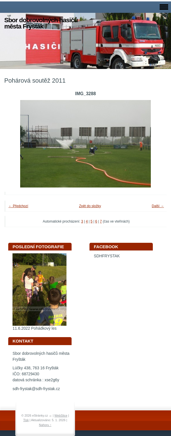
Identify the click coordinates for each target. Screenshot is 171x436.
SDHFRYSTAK (107, 256)
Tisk (26, 420)
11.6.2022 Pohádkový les (34, 328)
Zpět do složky (90, 206)
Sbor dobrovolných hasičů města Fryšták (41, 23)
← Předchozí (18, 206)
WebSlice (61, 415)
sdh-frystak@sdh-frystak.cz (36, 389)
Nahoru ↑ (45, 425)
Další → (158, 206)
